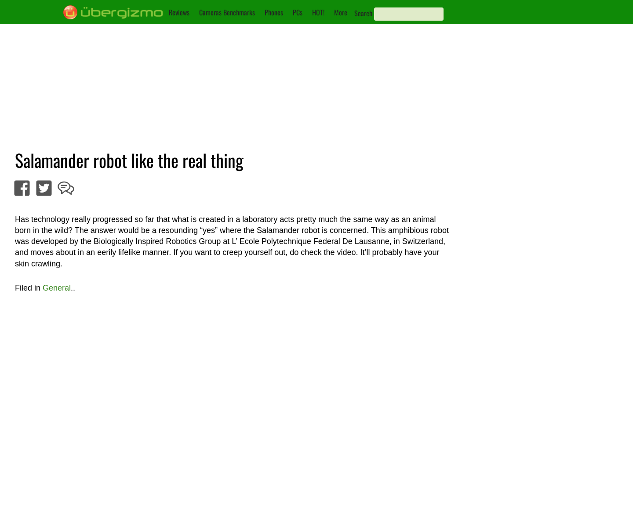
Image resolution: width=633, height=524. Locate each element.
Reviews (179, 12)
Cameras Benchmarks (227, 12)
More (340, 12)
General (57, 288)
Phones (274, 12)
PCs (297, 12)
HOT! (318, 12)
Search (363, 13)
